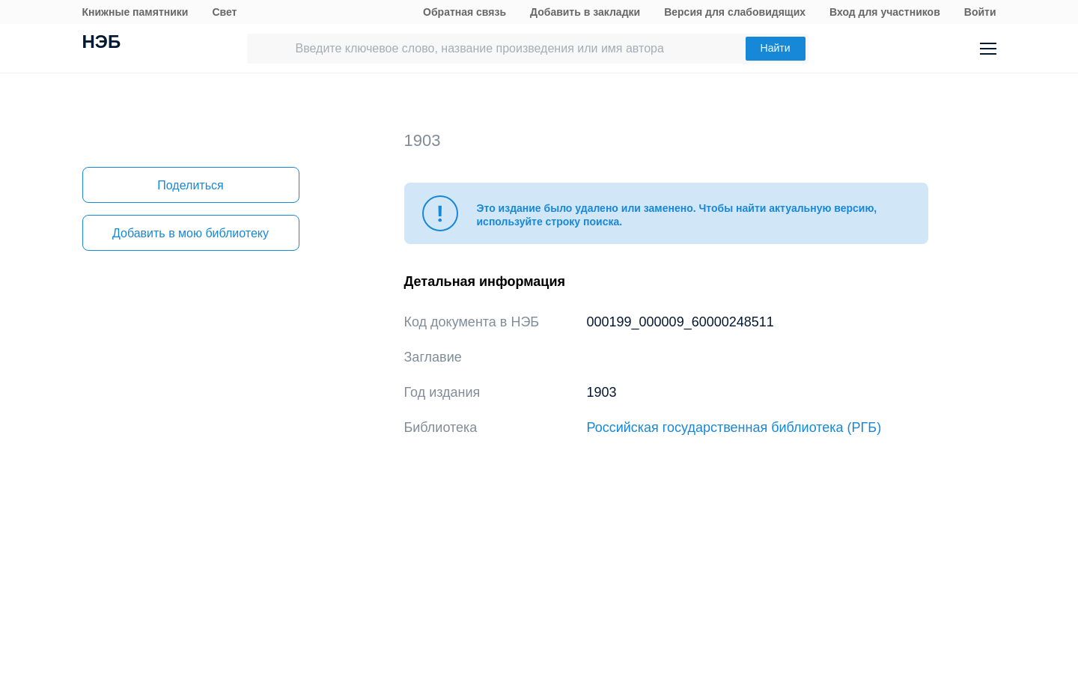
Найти (776, 48)
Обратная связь (464, 12)
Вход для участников (884, 12)
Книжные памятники (135, 12)
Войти (980, 12)
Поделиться (190, 185)
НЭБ (101, 43)
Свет (224, 12)
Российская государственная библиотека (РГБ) (734, 427)
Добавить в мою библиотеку (190, 233)
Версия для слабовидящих (735, 12)
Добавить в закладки (585, 12)
